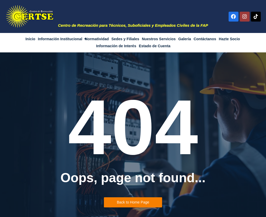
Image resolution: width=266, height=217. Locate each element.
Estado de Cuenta (154, 46)
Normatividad (97, 39)
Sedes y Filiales (125, 39)
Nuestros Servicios (159, 39)
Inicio (30, 39)
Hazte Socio (229, 39)
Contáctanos (205, 39)
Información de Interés (116, 46)
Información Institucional (60, 39)
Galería (184, 39)
